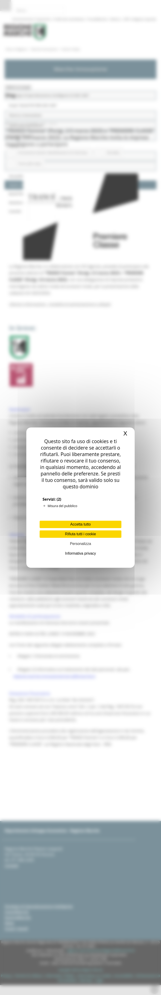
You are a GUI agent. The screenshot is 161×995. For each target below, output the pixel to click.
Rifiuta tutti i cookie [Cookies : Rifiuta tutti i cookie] (80, 534)
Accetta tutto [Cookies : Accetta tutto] (80, 524)
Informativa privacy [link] (80, 553)
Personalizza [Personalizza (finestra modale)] (80, 544)
